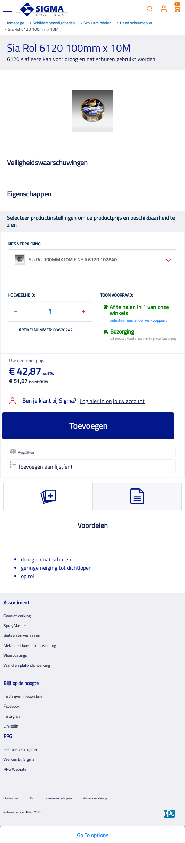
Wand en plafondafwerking (26, 665)
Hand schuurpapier (136, 23)
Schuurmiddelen (97, 23)
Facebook (11, 706)
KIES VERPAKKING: (24, 244)
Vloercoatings (15, 655)
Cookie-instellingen (58, 798)
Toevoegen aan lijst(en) (41, 466)
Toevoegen (88, 425)
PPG (29, 812)
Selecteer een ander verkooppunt (138, 320)
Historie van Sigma (20, 749)
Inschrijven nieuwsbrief (23, 696)
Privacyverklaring (95, 798)
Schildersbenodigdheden (54, 23)
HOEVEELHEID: (21, 295)
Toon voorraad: (116, 295)
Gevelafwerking (17, 615)
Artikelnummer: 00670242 (46, 330)
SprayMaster (14, 625)
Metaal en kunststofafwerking (29, 645)
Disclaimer (10, 798)
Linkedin (10, 726)
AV (31, 798)
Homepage (14, 23)
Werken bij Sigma (18, 759)
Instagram (12, 716)
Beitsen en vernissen (21, 635)
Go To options (92, 835)
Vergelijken (22, 452)
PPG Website (14, 769)
